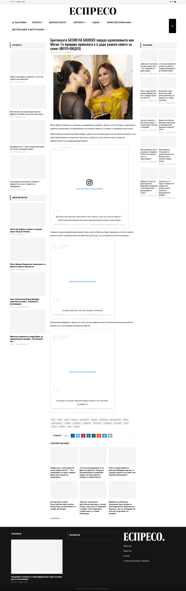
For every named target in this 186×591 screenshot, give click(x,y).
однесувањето (56, 423)
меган (126, 419)
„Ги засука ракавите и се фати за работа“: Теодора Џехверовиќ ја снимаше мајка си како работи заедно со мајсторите (92, 472)
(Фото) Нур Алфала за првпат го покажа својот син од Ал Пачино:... (26, 230)
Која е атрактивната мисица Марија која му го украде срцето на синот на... (148, 94)
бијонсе (74, 419)
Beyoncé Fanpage (77, 315)
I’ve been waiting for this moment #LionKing (82, 311)
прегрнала (97, 423)
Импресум (127, 546)
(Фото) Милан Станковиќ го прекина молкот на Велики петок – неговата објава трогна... (166, 155)
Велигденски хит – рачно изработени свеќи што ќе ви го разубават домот (27, 148)
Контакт (126, 556)
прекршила (107, 423)
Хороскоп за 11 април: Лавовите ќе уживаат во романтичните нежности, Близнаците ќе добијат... (166, 188)
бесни (67, 419)
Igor (54, 52)
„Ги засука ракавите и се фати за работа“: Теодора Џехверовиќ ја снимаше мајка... (167, 67)
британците (84, 419)
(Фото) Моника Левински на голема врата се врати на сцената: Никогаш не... (27, 265)
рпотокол (117, 423)
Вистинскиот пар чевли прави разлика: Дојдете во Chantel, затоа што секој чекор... (27, 113)
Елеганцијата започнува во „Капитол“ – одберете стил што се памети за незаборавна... (25, 184)
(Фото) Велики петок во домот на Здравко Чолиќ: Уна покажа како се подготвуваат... (148, 154)
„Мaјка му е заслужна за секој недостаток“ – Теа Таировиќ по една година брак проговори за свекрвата (62, 472)
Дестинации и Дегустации (28, 29)
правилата (87, 423)
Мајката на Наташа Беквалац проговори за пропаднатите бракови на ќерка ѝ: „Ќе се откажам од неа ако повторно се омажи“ (122, 508)
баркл (60, 419)
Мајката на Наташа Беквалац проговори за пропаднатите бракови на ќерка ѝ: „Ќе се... (167, 125)
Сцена (96, 22)
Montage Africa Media (79, 225)
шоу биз (76, 426)
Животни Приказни (119, 22)
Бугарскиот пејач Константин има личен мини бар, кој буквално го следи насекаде (63, 505)
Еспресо (37, 22)
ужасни (62, 426)
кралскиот (103, 419)
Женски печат (57, 22)
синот (126, 423)
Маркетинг (127, 551)
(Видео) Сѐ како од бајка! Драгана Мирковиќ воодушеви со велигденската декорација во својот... (149, 187)
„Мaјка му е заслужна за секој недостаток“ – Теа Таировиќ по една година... (148, 67)
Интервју (79, 22)
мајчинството (115, 419)
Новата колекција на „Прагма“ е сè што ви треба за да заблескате (26, 78)
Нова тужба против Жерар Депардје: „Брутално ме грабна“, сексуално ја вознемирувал (24, 301)
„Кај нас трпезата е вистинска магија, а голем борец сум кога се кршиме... (149, 123)
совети (53, 426)
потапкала (77, 423)
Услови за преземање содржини (136, 561)
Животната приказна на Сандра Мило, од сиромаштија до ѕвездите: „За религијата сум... (26, 338)
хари (69, 426)
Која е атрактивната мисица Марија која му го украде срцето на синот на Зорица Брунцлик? (122, 471)
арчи (53, 419)
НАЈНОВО (147, 45)
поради (67, 423)
